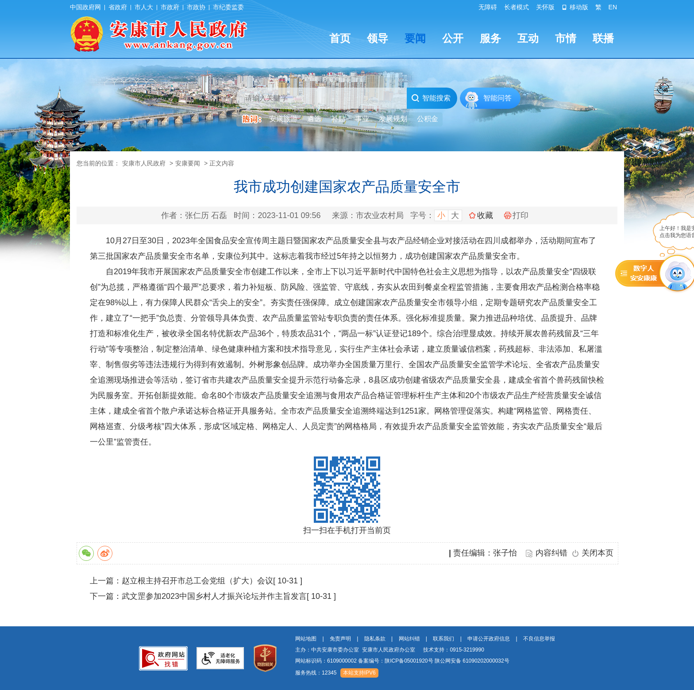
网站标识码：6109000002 (402, 661)
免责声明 (340, 639)
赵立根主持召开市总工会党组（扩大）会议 (197, 580)
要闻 (415, 38)
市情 (565, 38)
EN (613, 7)
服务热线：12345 (315, 673)
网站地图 (305, 639)
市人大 (144, 7)
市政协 (196, 7)
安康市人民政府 (144, 163)
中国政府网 (85, 7)
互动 (528, 38)
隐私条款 (375, 639)
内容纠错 (551, 552)
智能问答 (497, 98)
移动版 (575, 7)
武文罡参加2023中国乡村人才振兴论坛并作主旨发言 (214, 596)
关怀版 (545, 7)
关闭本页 (597, 552)
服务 (490, 38)
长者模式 (516, 7)
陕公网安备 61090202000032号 (472, 661)
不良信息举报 (539, 639)
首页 (340, 38)
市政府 (170, 7)
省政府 (117, 7)
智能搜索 (431, 98)
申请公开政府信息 (488, 639)
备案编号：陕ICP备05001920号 (395, 661)
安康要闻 (187, 163)
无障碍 (487, 7)
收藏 (485, 215)
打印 (516, 215)
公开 (452, 38)
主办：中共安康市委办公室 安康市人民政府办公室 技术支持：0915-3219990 (389, 650)
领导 (377, 38)
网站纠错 (409, 639)
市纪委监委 (228, 7)
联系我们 (443, 639)
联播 (603, 38)
